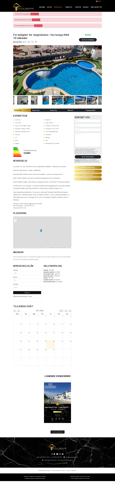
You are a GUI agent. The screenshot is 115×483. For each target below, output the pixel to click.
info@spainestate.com (72, 457)
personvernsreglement (79, 151)
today (61, 311)
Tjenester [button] (69, 7)
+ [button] (15, 218)
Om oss (49, 7)
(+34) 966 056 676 (56, 457)
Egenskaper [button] (58, 7)
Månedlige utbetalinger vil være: (22, 296)
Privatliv (63, 470)
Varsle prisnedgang (88, 40)
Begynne (42, 7)
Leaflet (48, 247)
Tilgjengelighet (90, 110)
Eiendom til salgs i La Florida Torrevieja (80, 476)
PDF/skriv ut (88, 179)
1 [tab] (57, 426)
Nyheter (78, 7)
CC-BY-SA (69, 247)
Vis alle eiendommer (57, 432)
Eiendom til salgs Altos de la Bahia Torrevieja (35, 476)
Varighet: (16, 284)
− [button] (15, 221)
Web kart (74, 470)
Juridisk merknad (55, 470)
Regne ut (27, 292)
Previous (15, 70)
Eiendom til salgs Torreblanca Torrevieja (35, 478)
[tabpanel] (57, 403)
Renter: (15, 277)
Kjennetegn (18, 110)
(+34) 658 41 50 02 (44, 457)
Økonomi (70, 110)
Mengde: (15, 270)
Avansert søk (34, 14)
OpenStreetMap (58, 247)
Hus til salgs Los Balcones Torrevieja (80, 478)
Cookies (68, 470)
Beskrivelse (36, 110)
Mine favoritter (96, 7)
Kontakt (86, 7)
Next (100, 70)
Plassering (53, 110)
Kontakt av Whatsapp (88, 167)
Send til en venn (88, 175)
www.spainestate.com (19, 208)
